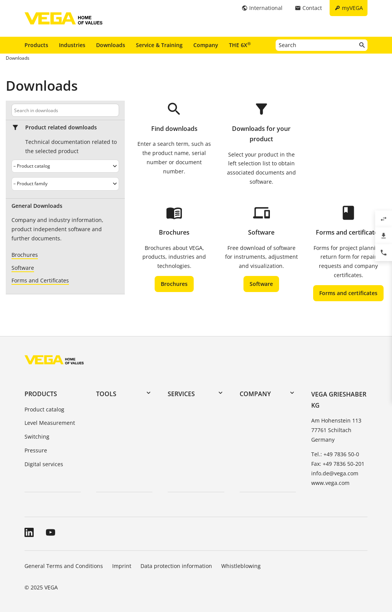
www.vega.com (330, 482)
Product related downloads (61, 127)
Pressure (35, 450)
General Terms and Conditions (63, 566)
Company (205, 45)
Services (181, 394)
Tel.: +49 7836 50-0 (335, 454)
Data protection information (176, 566)
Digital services (43, 464)
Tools (106, 394)
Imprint (121, 566)
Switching (36, 436)
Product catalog (44, 409)
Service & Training (159, 45)
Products (36, 45)
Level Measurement (49, 422)
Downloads (110, 45)
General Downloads (36, 205)
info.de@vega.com (334, 473)
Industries (72, 45)
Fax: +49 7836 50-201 (337, 463)
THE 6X (240, 45)
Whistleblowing (241, 566)
